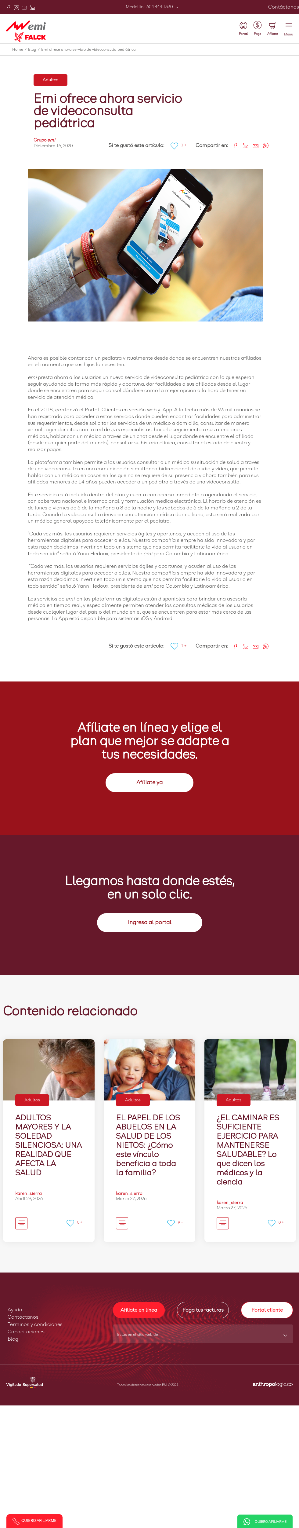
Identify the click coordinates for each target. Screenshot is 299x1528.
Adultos (50, 80)
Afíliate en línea (139, 1310)
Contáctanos (283, 7)
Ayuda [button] (15, 1309)
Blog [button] (13, 1339)
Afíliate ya (149, 782)
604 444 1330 (159, 7)
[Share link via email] (253, 145)
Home (20, 50)
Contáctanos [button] (23, 1317)
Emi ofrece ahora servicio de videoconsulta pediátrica (88, 50)
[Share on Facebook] (233, 145)
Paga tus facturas (203, 1310)
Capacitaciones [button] (26, 1331)
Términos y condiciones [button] (35, 1324)
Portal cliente (267, 1310)
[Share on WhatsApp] (263, 145)
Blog (34, 50)
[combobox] (203, 1336)
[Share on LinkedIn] (243, 145)
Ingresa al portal (149, 922)
